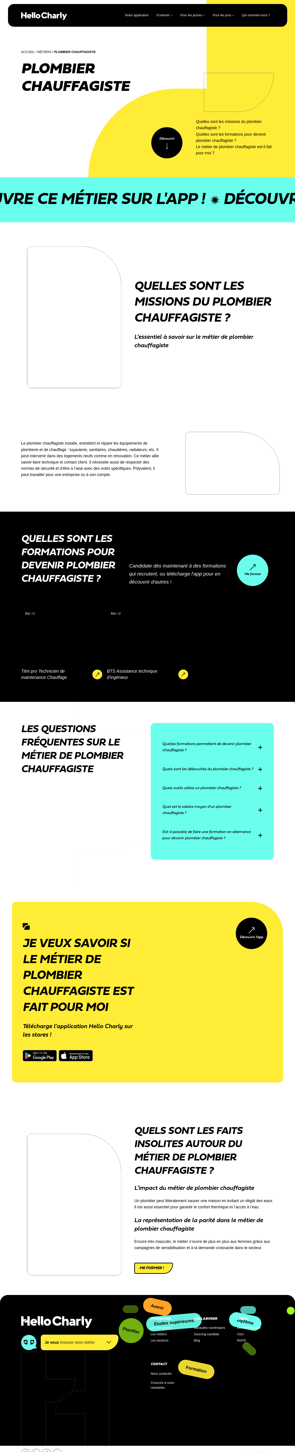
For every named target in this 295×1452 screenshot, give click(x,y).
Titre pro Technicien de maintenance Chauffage (44, 674)
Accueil (28, 52)
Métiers (44, 52)
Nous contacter (161, 1373)
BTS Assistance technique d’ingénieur (132, 674)
